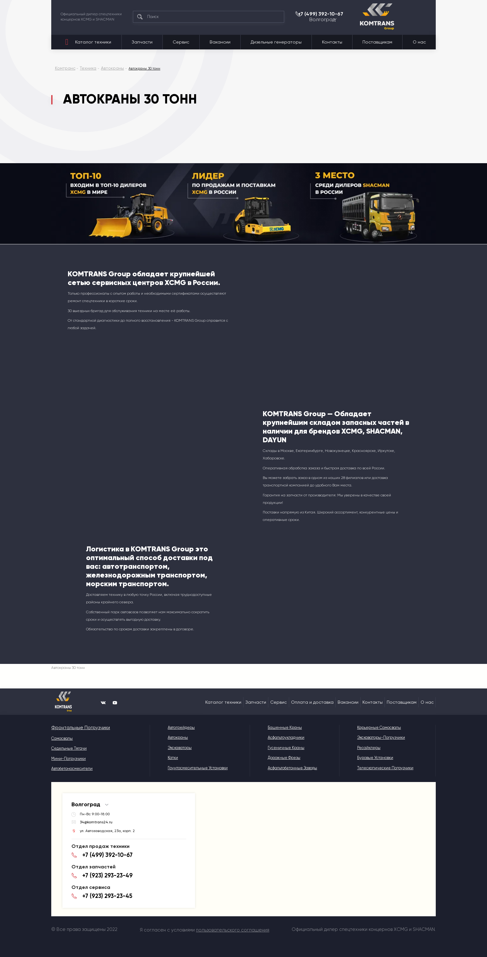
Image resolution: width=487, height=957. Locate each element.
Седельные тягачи (69, 747)
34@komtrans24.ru (96, 820)
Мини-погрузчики (68, 757)
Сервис (181, 41)
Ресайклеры (367, 747)
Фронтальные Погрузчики (75, 727)
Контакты (332, 41)
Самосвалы (62, 737)
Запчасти (142, 41)
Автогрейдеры (174, 727)
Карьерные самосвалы (378, 727)
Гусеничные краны (282, 747)
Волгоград (384, 21)
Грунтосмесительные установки (191, 768)
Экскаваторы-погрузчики (380, 737)
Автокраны (171, 737)
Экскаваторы (173, 747)
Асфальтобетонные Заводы (288, 768)
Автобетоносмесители (72, 768)
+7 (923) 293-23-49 (103, 869)
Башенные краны (281, 727)
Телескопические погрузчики (384, 768)
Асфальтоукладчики (282, 737)
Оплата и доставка (312, 702)
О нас (419, 41)
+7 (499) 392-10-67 (397, 13)
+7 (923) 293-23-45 (103, 888)
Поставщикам (377, 41)
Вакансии (220, 41)
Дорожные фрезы (280, 757)
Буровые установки (374, 757)
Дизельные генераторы (276, 41)
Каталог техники (93, 41)
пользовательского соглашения (232, 928)
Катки (166, 757)
